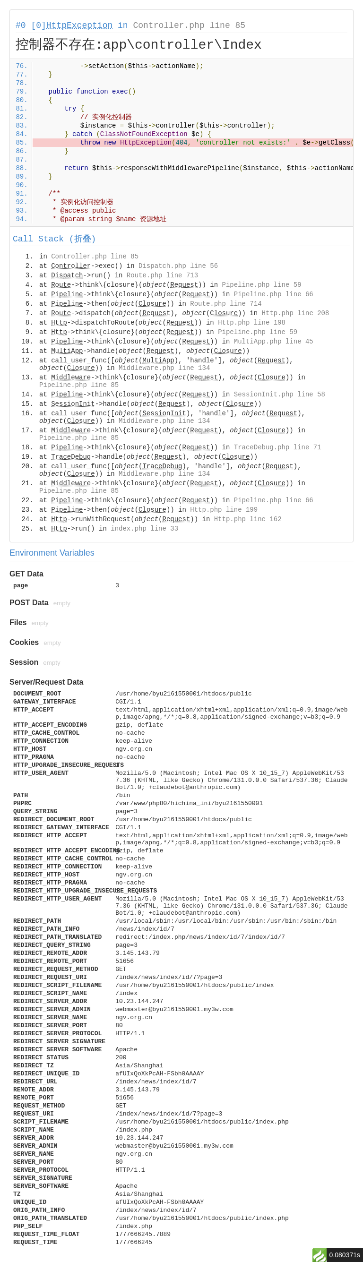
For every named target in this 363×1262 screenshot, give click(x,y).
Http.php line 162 (248, 519)
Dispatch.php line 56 (178, 266)
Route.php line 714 (225, 304)
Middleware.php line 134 (164, 368)
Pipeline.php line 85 (79, 385)
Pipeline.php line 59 (262, 285)
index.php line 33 (144, 528)
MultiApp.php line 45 (273, 341)
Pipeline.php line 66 (273, 294)
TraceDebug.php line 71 (277, 447)
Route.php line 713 (162, 275)
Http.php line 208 (295, 313)
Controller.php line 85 (189, 25)
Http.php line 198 (251, 322)
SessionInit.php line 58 (279, 394)
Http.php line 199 (224, 510)
